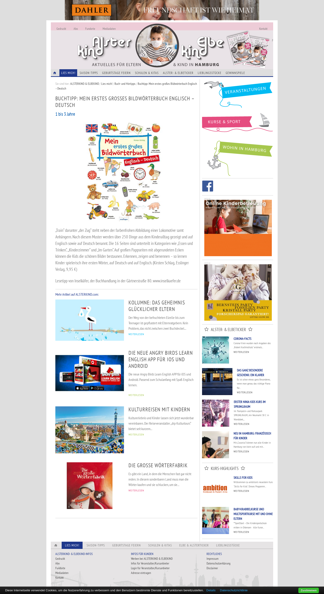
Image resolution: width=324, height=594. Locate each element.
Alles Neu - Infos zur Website (125, 40)
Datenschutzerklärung (218, 563)
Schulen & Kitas (147, 73)
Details (211, 590)
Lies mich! (106, 84)
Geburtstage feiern (116, 73)
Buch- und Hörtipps (125, 84)
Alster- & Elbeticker (178, 73)
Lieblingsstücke (209, 73)
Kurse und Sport (237, 125)
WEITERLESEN (136, 334)
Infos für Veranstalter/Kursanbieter (150, 563)
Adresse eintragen (141, 573)
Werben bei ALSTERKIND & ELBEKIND (152, 559)
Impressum (212, 559)
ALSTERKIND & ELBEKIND (84, 84)
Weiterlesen (241, 352)
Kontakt (263, 29)
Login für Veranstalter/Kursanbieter (150, 568)
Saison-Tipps (89, 73)
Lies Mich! (68, 73)
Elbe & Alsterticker (194, 545)
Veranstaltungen (237, 96)
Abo (76, 29)
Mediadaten (109, 29)
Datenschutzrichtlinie (234, 590)
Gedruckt (61, 29)
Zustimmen (309, 590)
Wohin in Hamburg (237, 157)
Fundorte (90, 29)
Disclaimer (212, 568)
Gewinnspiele (235, 73)
